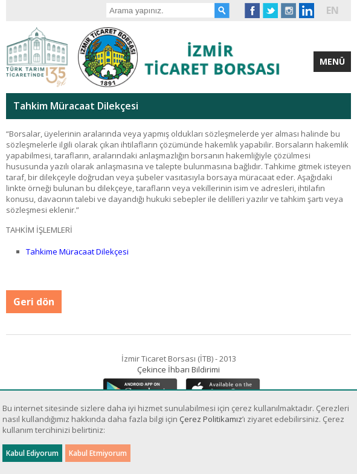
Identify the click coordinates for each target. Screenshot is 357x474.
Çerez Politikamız (210, 419)
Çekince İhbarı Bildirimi (178, 369)
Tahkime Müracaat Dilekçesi (77, 251)
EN (332, 10)
